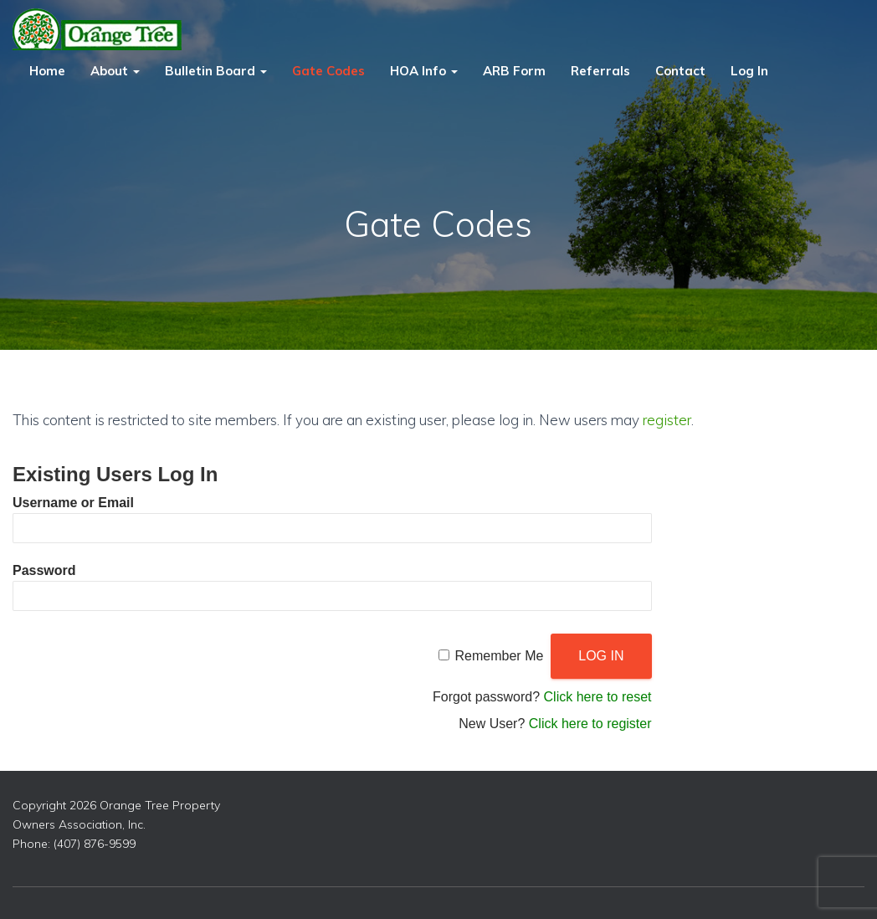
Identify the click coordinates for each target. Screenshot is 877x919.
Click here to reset (598, 697)
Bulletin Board (216, 71)
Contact (680, 71)
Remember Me (499, 656)
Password (44, 570)
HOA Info (424, 71)
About (115, 71)
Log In (749, 71)
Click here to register (590, 723)
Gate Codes (328, 71)
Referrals (600, 71)
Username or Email (73, 502)
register (667, 420)
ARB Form (514, 71)
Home (47, 71)
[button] (135, 71)
